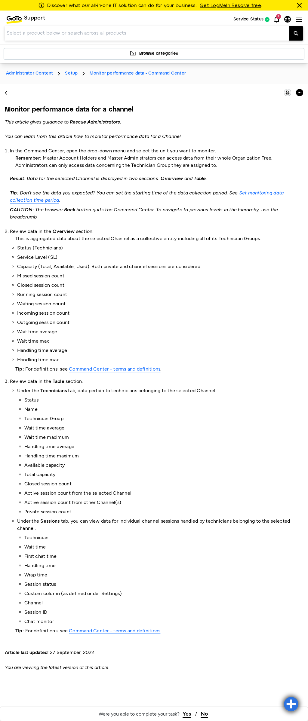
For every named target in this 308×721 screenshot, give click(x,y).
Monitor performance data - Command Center (138, 73)
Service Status (248, 19)
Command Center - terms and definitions (114, 369)
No (204, 713)
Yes (187, 713)
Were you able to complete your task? (139, 714)
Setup (71, 73)
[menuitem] (25, 20)
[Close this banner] (300, 5)
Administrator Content (29, 73)
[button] (276, 19)
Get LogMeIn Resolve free (230, 5)
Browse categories (154, 53)
